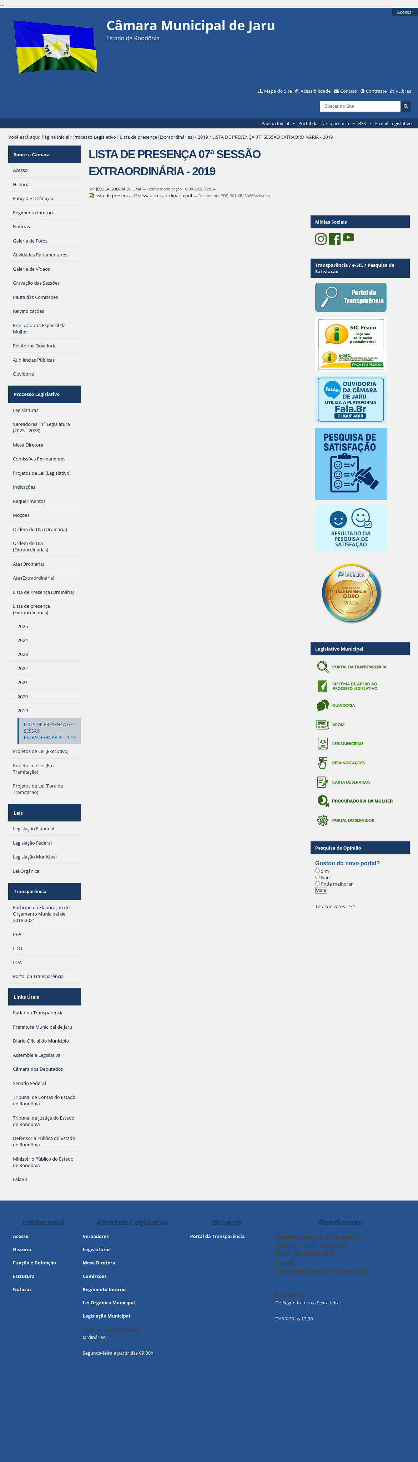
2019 (203, 137)
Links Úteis (25, 976)
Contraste (376, 91)
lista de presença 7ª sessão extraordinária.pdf (141, 195)
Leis (17, 801)
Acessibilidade (316, 91)
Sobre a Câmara (31, 152)
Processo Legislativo (94, 137)
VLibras (403, 91)
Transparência (29, 875)
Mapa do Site (278, 91)
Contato (348, 91)
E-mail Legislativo (393, 123)
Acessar (405, 12)
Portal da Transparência (323, 123)
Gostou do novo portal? (347, 863)
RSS (362, 123)
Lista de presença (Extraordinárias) (156, 137)
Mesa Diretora (99, 1240)
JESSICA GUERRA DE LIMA (119, 189)
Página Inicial (275, 123)
